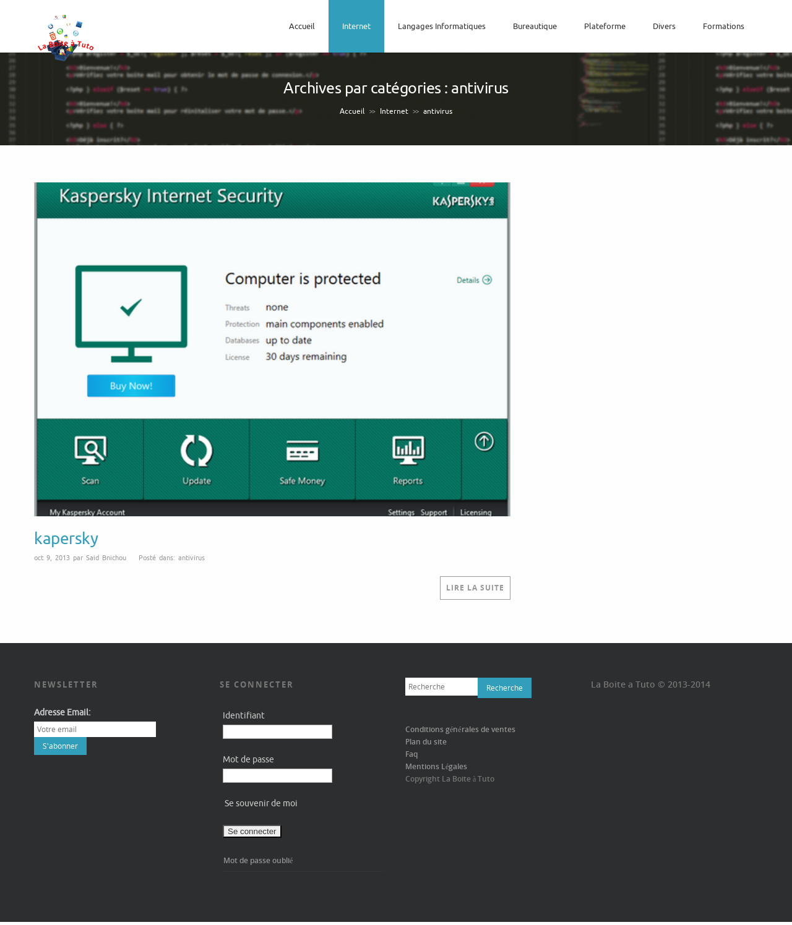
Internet (356, 26)
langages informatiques (442, 26)
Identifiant (244, 715)
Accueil (302, 26)
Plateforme (605, 26)
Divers (664, 26)
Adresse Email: (62, 712)
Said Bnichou (106, 557)
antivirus (191, 557)
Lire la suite (475, 587)
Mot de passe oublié (258, 860)
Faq (411, 754)
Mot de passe (248, 759)
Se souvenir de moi (261, 803)
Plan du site (426, 741)
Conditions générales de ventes (460, 729)
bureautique (535, 26)
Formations (723, 26)
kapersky (66, 539)
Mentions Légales (436, 766)
